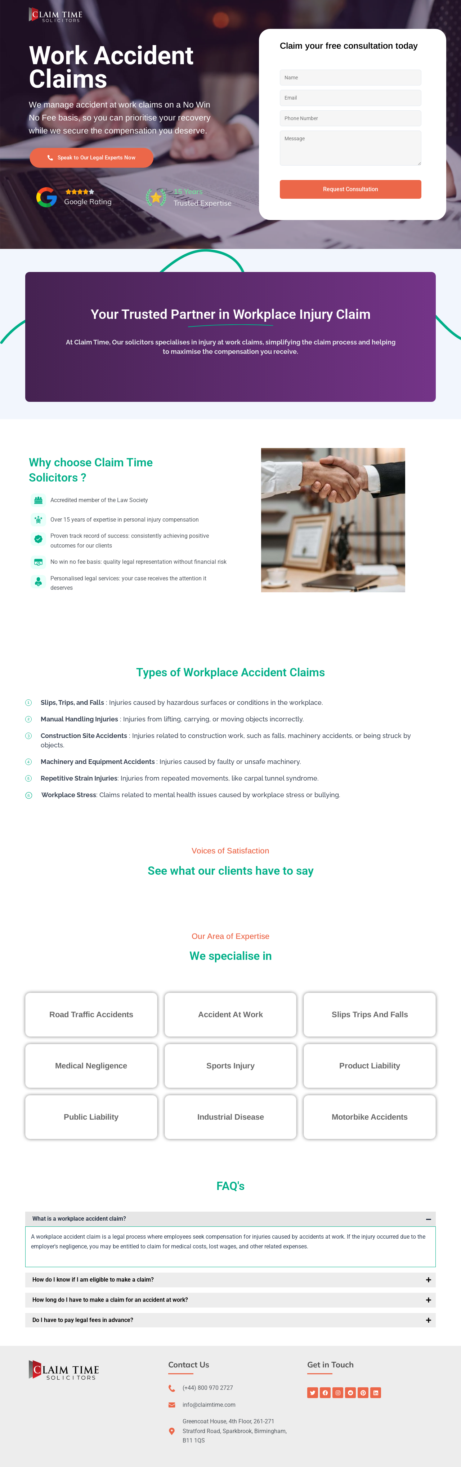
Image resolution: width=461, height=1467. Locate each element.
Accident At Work (230, 1014)
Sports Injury (230, 1065)
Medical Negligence (91, 1065)
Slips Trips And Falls (370, 1014)
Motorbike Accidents (370, 1116)
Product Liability (369, 1065)
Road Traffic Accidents (91, 1014)
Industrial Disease (230, 1116)
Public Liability (91, 1116)
